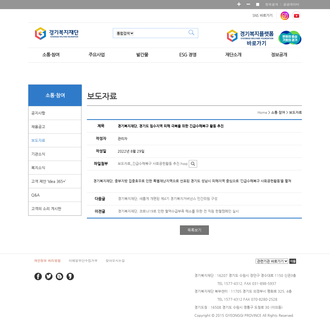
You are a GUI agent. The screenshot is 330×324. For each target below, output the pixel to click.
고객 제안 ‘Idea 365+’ (48, 181)
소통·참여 (50, 54)
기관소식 (38, 154)
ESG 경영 (187, 54)
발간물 (142, 54)
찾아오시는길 (115, 260)
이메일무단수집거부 (83, 260)
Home (262, 112)
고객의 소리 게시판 (46, 208)
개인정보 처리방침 (47, 260)
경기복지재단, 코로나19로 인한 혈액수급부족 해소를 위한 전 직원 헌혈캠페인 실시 (178, 211)
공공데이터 (291, 4)
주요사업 (97, 54)
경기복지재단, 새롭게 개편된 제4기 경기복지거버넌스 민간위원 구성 (167, 199)
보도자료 (38, 140)
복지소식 (38, 167)
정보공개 (271, 4)
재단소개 (233, 54)
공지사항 (38, 113)
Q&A (35, 195)
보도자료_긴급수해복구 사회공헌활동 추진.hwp (153, 164)
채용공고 (38, 127)
